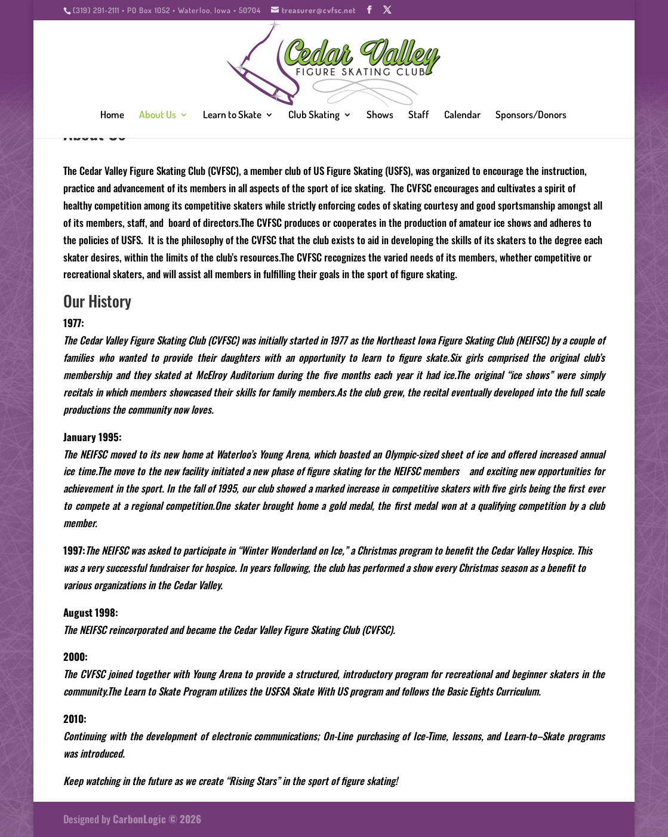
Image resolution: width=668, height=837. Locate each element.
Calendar (462, 115)
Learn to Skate (232, 115)
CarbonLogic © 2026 (157, 818)
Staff (418, 115)
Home (112, 115)
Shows (380, 115)
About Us (157, 115)
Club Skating (314, 115)
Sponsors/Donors (531, 115)
